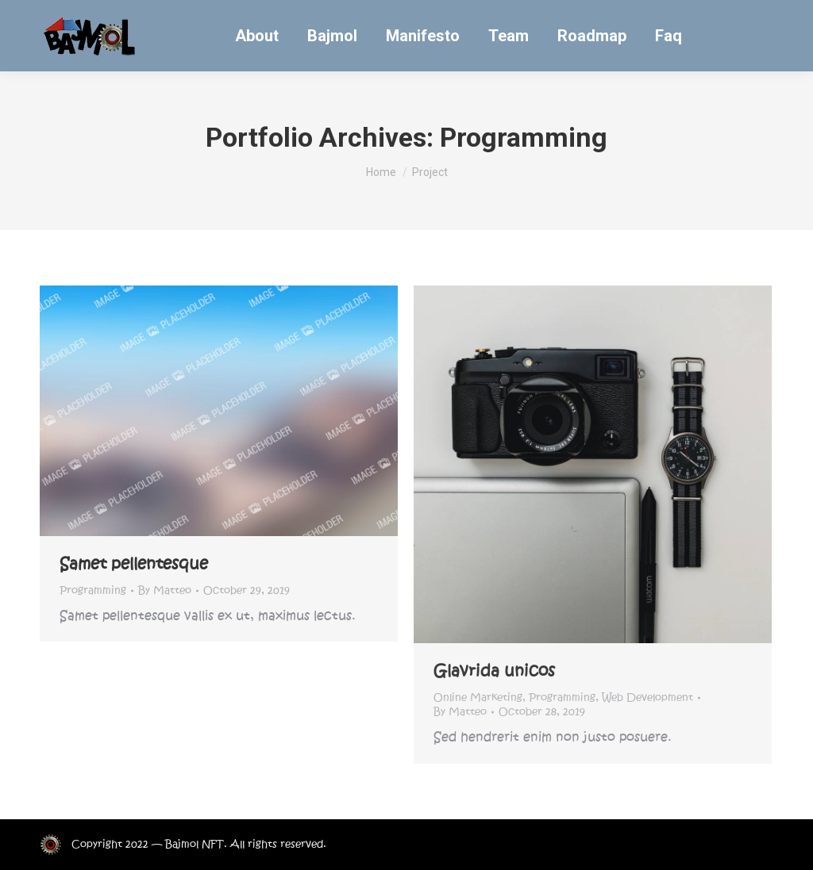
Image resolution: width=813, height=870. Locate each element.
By (164, 590)
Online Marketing (477, 697)
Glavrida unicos (494, 671)
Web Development (647, 697)
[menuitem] (257, 35)
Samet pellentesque (134, 564)
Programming (93, 590)
